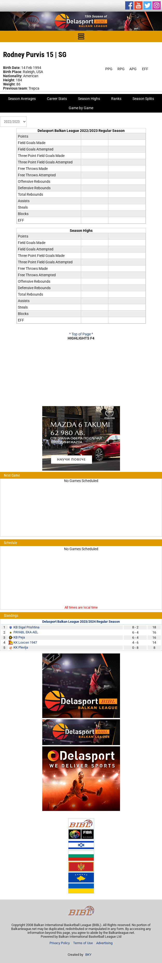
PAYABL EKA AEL (25, 632)
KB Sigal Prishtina (26, 627)
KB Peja (19, 637)
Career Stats (57, 99)
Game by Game (81, 108)
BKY (88, 955)
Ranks (116, 99)
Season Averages (22, 99)
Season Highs (89, 99)
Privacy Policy (60, 943)
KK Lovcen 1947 (25, 642)
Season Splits (143, 99)
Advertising (104, 943)
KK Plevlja (20, 647)
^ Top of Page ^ (81, 334)
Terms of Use (83, 943)
